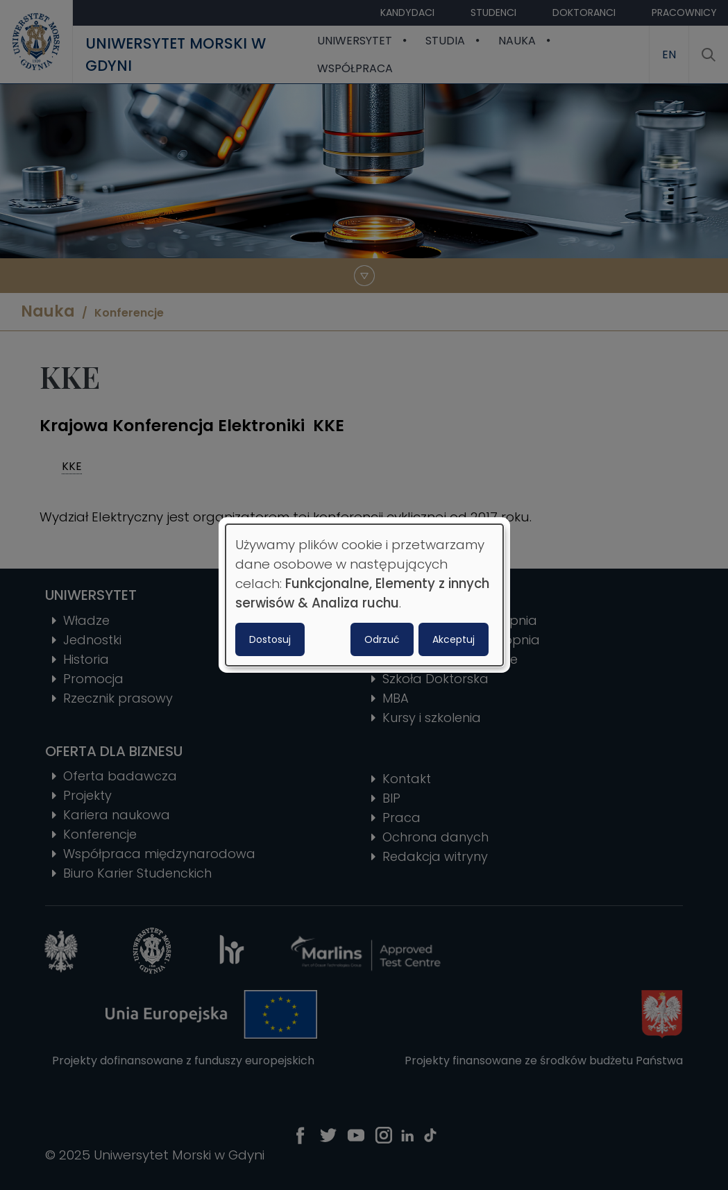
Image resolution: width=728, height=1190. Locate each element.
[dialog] (364, 595)
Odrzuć (382, 639)
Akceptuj (453, 639)
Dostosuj (270, 639)
